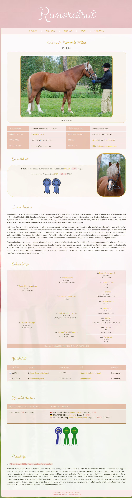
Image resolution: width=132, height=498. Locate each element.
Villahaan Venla (86, 378)
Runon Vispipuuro (37, 378)
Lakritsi (108, 327)
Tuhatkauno (107, 308)
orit (83, 31)
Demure (72, 415)
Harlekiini (107, 292)
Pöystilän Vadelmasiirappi (90, 373)
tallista (50, 31)
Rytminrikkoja (107, 282)
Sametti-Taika (107, 301)
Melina (94, 140)
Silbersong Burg (75, 412)
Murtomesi (108, 337)
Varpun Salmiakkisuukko (68, 332)
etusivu (33, 31)
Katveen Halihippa (28, 322)
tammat (68, 31)
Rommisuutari (67, 277)
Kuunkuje (107, 318)
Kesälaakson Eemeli (107, 273)
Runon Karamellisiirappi (39, 373)
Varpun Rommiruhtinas (27, 286)
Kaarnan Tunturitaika (67, 296)
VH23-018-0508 (37, 134)
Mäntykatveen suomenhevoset (104, 146)
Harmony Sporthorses (78, 417)
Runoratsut (110, 140)
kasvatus (99, 31)
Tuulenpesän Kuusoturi (67, 313)
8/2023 (67, 169)
